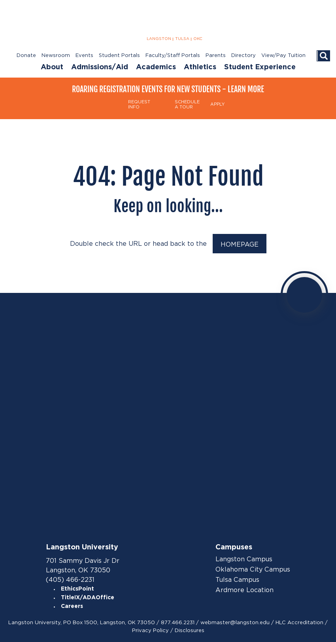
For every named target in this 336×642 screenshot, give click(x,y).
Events (84, 55)
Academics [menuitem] (156, 67)
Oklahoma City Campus (252, 569)
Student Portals (119, 55)
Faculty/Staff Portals (172, 55)
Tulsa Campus (237, 580)
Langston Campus (243, 559)
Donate (26, 55)
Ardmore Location (244, 590)
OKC (197, 39)
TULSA (182, 39)
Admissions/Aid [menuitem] (99, 67)
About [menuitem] (52, 67)
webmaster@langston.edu (235, 622)
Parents (216, 55)
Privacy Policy (150, 630)
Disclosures (189, 630)
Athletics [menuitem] (200, 67)
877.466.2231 (177, 622)
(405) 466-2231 (70, 579)
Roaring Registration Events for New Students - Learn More (168, 89)
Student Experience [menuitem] (260, 67)
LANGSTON (159, 39)
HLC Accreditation (299, 622)
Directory (243, 55)
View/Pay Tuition (283, 55)
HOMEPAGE (240, 244)
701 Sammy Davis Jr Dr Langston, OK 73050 (82, 565)
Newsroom (56, 55)
